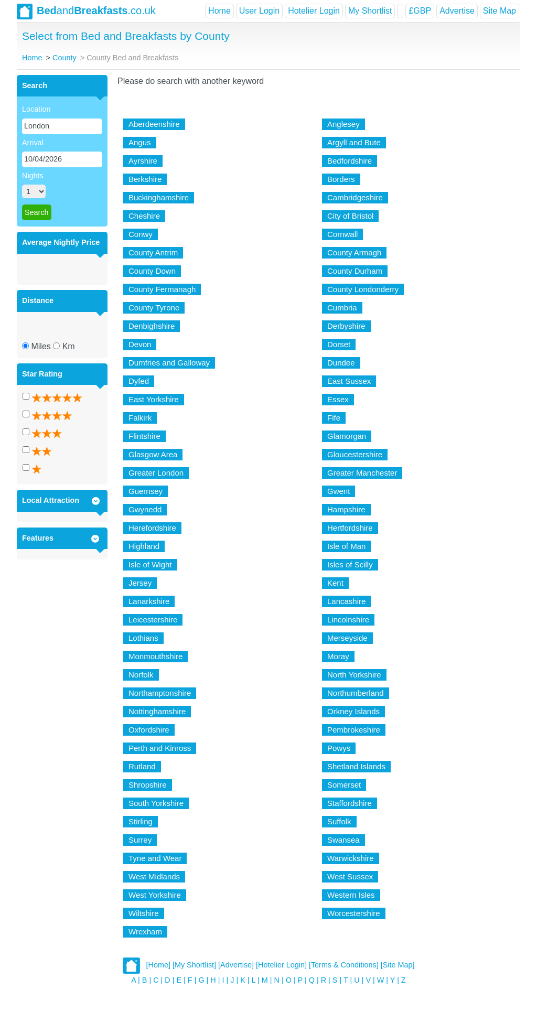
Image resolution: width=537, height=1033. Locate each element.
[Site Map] (398, 965)
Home (219, 10)
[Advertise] (236, 965)
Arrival (33, 142)
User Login (259, 10)
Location (36, 109)
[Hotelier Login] (281, 965)
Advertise (457, 10)
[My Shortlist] (194, 965)
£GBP (420, 10)
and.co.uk (86, 11)
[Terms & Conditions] (344, 965)
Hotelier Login (314, 10)
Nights (33, 175)
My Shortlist (370, 10)
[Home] (158, 965)
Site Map (499, 10)
